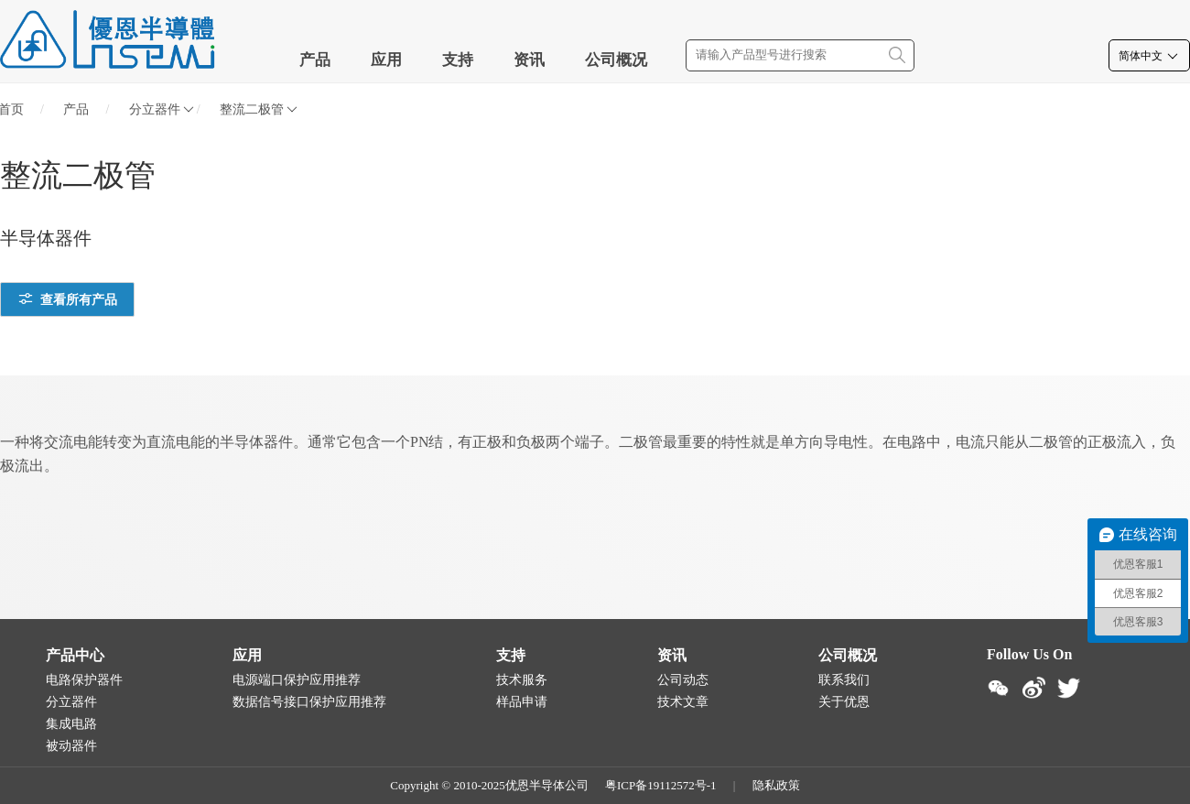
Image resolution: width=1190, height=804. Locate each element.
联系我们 (844, 680)
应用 (386, 60)
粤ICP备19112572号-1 (661, 785)
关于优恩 (844, 702)
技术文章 (683, 702)
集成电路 (71, 724)
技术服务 (521, 680)
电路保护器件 (84, 680)
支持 (457, 60)
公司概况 (616, 60)
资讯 (529, 60)
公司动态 (683, 680)
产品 (314, 60)
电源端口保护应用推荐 (297, 680)
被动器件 (71, 746)
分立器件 (161, 109)
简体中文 (1149, 55)
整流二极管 (259, 109)
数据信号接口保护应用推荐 (309, 702)
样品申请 (521, 702)
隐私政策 (776, 785)
